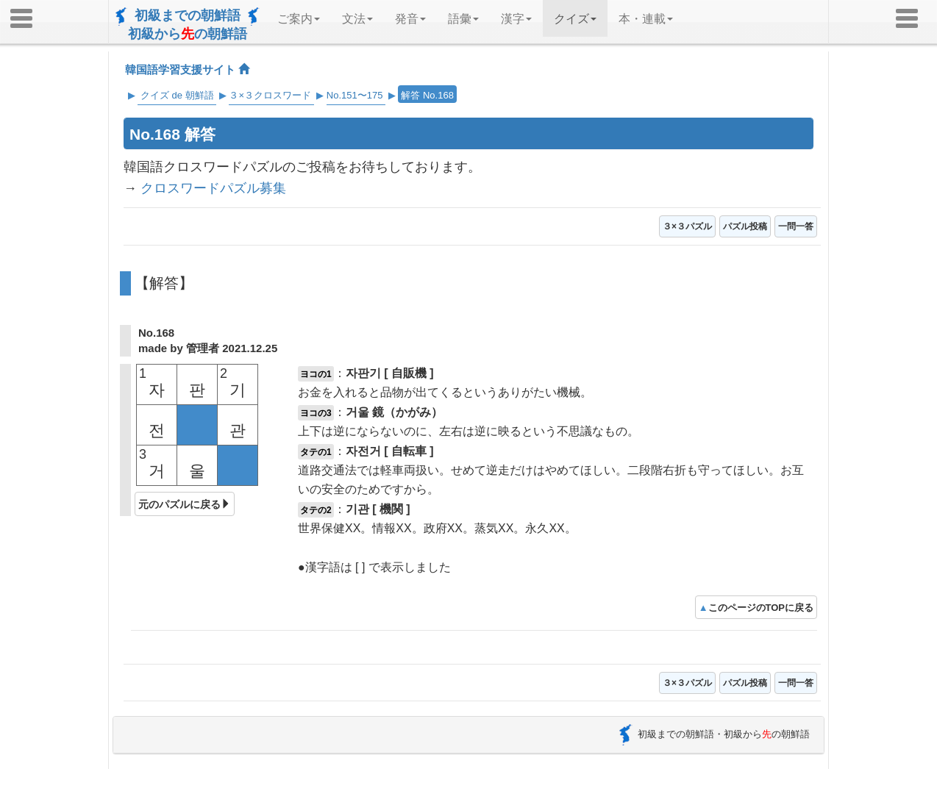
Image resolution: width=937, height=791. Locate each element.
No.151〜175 (355, 95)
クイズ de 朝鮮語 (177, 95)
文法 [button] (357, 18)
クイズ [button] (575, 18)
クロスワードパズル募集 (213, 188)
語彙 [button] (463, 18)
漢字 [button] (516, 18)
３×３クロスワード (270, 95)
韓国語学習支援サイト (187, 69)
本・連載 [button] (646, 18)
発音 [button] (410, 18)
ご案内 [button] (298, 18)
